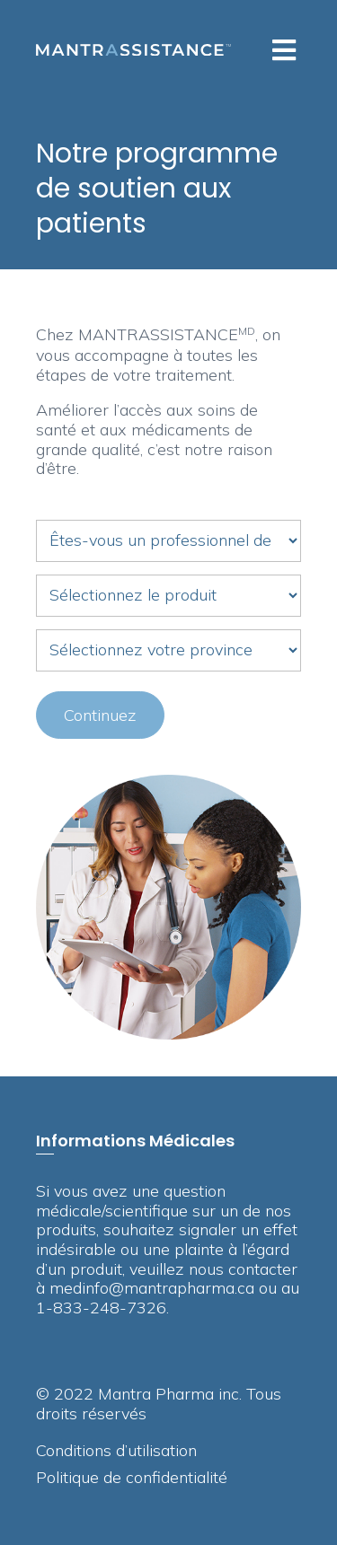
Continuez (100, 715)
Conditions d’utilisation (116, 1451)
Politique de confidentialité (131, 1478)
